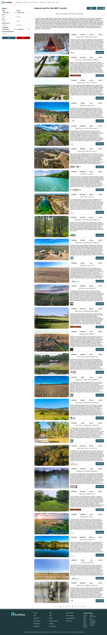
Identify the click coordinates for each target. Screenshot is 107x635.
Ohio (91, 618)
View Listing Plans (79, 13)
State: (3, 10)
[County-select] (23, 12)
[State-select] (9, 12)
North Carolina (93, 616)
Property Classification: (8, 31)
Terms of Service (55, 632)
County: (18, 10)
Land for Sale (34, 2)
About (50, 613)
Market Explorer (53, 621)
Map (35, 615)
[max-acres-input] (23, 17)
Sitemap (51, 623)
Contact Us (69, 621)
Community (42, 2)
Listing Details (99, 52)
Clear (23, 37)
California (85, 615)
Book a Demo (52, 626)
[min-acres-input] (9, 17)
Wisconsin (92, 625)
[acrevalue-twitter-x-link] (18, 618)
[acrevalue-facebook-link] (15, 618)
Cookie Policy (67, 632)
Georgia (84, 618)
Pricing (49, 2)
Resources (36, 626)
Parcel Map (18, 2)
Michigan (85, 625)
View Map (101, 8)
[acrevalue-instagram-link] (21, 618)
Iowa (84, 622)
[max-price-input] (23, 21)
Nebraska (92, 615)
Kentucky (85, 624)
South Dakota (92, 622)
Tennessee (92, 624)
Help (53, 2)
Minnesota (85, 627)
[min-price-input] (9, 21)
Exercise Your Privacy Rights (78, 632)
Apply (9, 37)
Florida (84, 616)
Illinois (84, 619)
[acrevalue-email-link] (12, 618)
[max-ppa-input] (23, 25)
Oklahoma (92, 619)
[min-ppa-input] (9, 25)
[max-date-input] (23, 29)
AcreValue (38, 18)
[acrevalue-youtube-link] (24, 618)
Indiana (84, 621)
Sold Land (26, 2)
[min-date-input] (9, 29)
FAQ (50, 615)
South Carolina (93, 621)
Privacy (61, 632)
